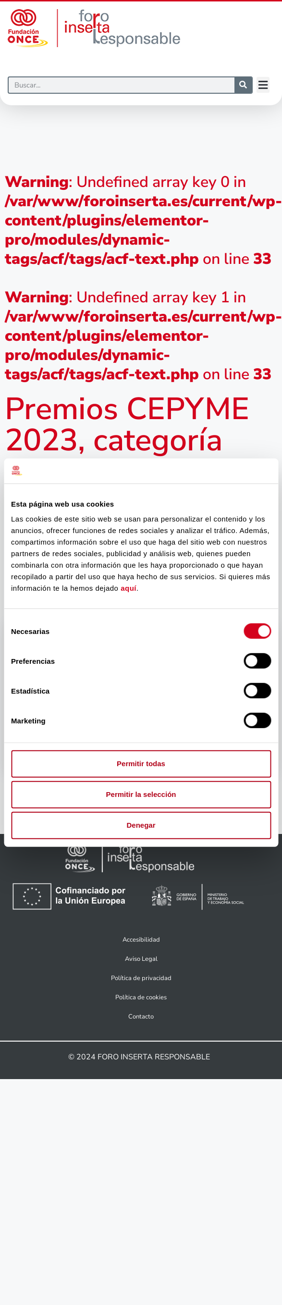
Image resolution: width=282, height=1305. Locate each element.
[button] (263, 85)
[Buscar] (121, 85)
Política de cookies (141, 997)
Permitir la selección (141, 794)
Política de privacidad (141, 978)
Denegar (140, 825)
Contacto (141, 1016)
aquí (128, 588)
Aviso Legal (141, 959)
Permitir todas (141, 763)
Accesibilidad (141, 939)
